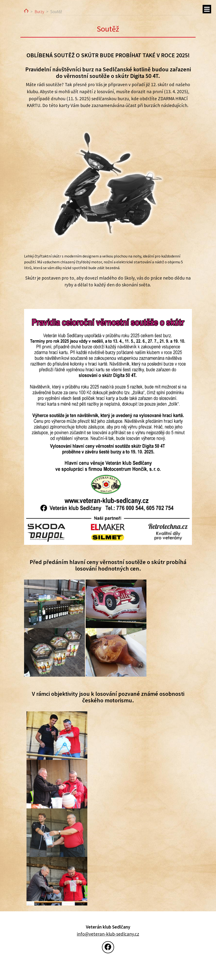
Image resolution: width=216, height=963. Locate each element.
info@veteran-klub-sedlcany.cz (108, 934)
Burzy (39, 11)
